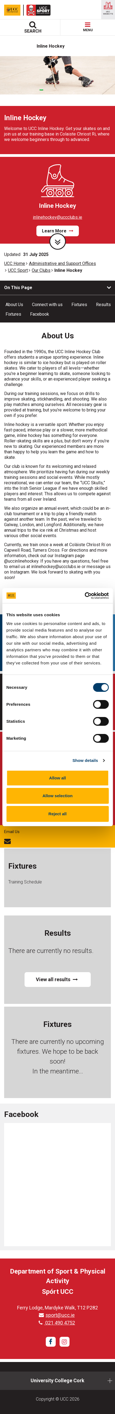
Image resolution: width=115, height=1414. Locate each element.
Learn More (57, 231)
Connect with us (47, 304)
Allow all (57, 778)
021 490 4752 (57, 1323)
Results (103, 304)
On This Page (18, 287)
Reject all (58, 813)
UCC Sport (18, 270)
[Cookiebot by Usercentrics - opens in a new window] (84, 595)
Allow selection (57, 795)
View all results (57, 979)
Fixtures (79, 304)
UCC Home (14, 263)
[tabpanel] (57, 105)
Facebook (39, 314)
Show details (85, 760)
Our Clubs (41, 270)
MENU (88, 27)
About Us (14, 304)
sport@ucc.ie (57, 1315)
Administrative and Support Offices (62, 263)
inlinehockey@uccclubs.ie (57, 217)
